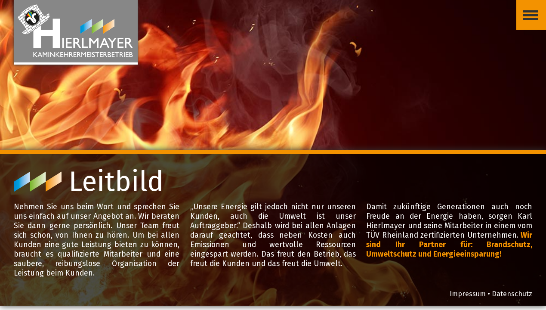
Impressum (468, 294)
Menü (527, 8)
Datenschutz (512, 294)
